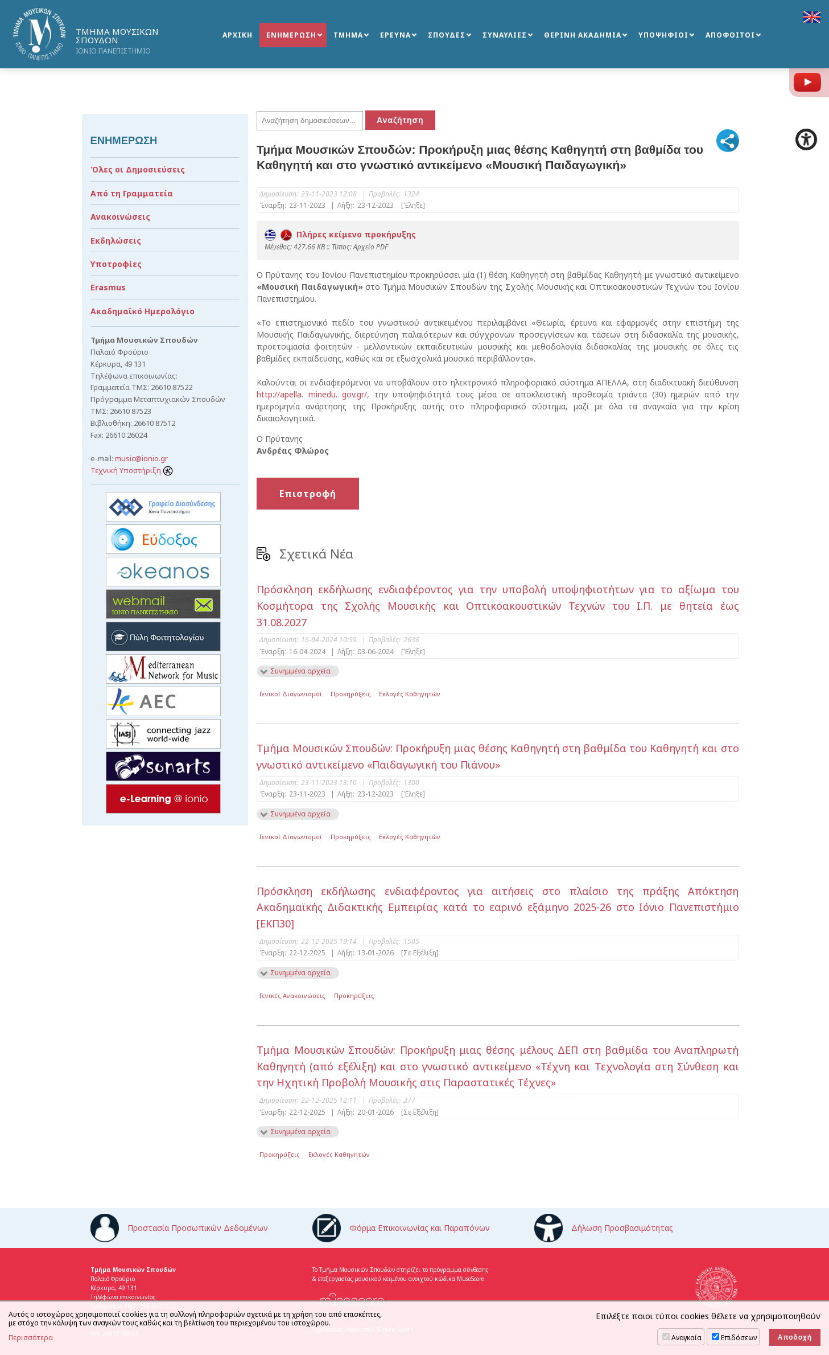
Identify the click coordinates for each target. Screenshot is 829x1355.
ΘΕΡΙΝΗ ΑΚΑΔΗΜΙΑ (582, 35)
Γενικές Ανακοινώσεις (292, 995)
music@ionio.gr (141, 458)
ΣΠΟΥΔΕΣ (446, 35)
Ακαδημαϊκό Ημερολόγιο (142, 311)
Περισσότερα (31, 1337)
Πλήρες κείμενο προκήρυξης (340, 234)
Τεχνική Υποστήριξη (131, 470)
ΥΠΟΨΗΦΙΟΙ (663, 35)
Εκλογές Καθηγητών (409, 693)
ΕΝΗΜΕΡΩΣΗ (291, 35)
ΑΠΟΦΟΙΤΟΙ (730, 35)
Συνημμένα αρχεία (300, 671)
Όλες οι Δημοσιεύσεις (137, 169)
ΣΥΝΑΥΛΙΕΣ (504, 35)
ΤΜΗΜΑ (348, 35)
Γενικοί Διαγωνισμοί (290, 693)
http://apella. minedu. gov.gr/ (312, 394)
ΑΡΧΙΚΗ (237, 35)
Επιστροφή (307, 493)
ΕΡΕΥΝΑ (395, 35)
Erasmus (108, 287)
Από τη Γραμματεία (131, 193)
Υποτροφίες (116, 263)
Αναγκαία (686, 1337)
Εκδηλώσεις (115, 240)
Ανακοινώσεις (120, 216)
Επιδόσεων (739, 1337)
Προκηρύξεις (351, 693)
